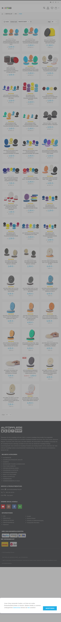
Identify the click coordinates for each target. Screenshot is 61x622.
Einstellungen (51, 603)
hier (29, 607)
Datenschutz (16, 607)
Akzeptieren (50, 608)
